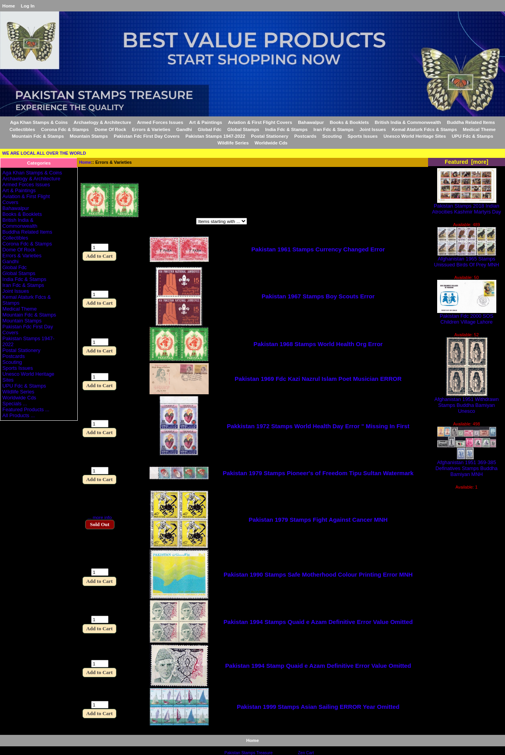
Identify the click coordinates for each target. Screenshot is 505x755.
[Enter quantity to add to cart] (99, 247)
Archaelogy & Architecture (102, 122)
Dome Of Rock (110, 129)
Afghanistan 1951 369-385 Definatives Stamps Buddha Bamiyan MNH (467, 466)
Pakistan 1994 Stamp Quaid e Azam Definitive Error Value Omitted (318, 665)
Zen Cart (306, 753)
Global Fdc (209, 129)
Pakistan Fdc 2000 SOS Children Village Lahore (466, 316)
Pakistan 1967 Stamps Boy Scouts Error (318, 296)
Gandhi (184, 129)
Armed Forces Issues (160, 122)
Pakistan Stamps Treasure (248, 753)
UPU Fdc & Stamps (472, 136)
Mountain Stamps (89, 136)
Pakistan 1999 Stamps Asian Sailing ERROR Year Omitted (318, 706)
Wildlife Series (233, 142)
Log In (28, 5)
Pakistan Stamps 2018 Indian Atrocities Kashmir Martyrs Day (466, 206)
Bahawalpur (311, 122)
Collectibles (22, 129)
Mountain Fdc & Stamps (38, 136)
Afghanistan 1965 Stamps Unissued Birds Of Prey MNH (466, 259)
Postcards (305, 136)
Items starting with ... (162, 222)
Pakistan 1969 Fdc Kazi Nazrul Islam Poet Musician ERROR (318, 378)
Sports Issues (363, 136)
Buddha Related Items (471, 122)
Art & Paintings (205, 122)
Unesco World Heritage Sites (414, 136)
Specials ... (14, 404)
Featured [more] (466, 162)
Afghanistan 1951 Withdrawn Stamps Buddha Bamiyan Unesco (466, 403)
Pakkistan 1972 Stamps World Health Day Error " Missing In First (318, 426)
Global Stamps (243, 129)
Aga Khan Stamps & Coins (38, 122)
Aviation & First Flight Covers (260, 122)
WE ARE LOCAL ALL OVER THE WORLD (44, 153)
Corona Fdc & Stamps (65, 129)
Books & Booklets (349, 122)
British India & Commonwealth (408, 122)
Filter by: (91, 222)
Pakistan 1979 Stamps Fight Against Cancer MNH (318, 519)
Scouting (332, 136)
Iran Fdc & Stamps (334, 129)
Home (8, 5)
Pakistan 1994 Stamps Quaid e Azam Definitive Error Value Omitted (318, 621)
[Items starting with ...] (221, 221)
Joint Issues (372, 129)
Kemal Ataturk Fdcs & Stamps (424, 129)
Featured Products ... (25, 409)
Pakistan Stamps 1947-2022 (215, 136)
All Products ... (18, 415)
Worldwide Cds (271, 142)
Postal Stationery (269, 136)
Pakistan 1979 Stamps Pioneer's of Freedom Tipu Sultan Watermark (318, 473)
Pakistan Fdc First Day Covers (147, 136)
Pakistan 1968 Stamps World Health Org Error (318, 344)
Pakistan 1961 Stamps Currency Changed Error (318, 249)
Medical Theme (479, 129)
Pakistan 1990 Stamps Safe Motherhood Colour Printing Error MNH (318, 574)
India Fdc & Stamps (286, 129)
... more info (100, 517)
